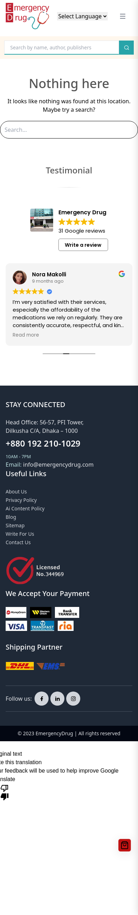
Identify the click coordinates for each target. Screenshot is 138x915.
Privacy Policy (21, 500)
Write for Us (20, 533)
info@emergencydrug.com (58, 464)
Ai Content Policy (25, 508)
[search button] (126, 48)
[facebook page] (41, 699)
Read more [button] (26, 335)
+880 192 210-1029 (43, 443)
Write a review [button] (83, 244)
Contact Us (18, 542)
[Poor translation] (4, 792)
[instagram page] (73, 699)
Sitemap (15, 525)
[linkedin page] (57, 699)
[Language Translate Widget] (82, 16)
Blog (11, 517)
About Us (16, 491)
